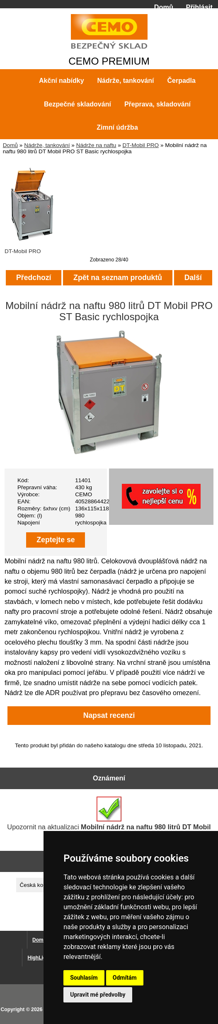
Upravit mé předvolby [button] (97, 994)
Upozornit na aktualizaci (109, 817)
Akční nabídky (61, 80)
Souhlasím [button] (84, 977)
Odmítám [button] (125, 977)
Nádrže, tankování (47, 145)
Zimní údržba (117, 127)
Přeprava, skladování (157, 104)
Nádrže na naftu (96, 145)
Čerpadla (181, 80)
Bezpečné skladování (77, 104)
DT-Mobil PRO (141, 145)
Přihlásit (199, 7)
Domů (163, 7)
